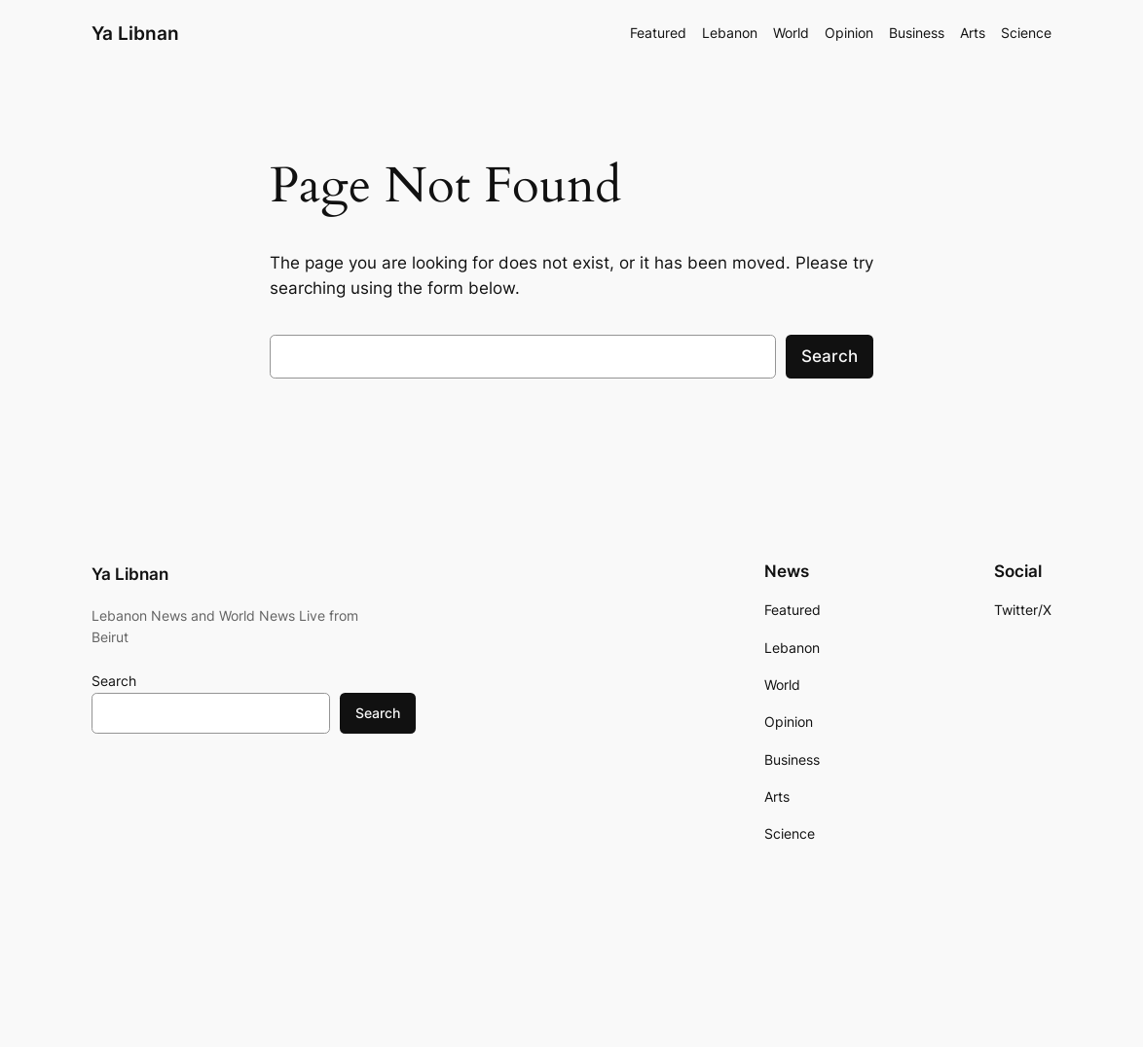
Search (829, 356)
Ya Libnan (135, 33)
